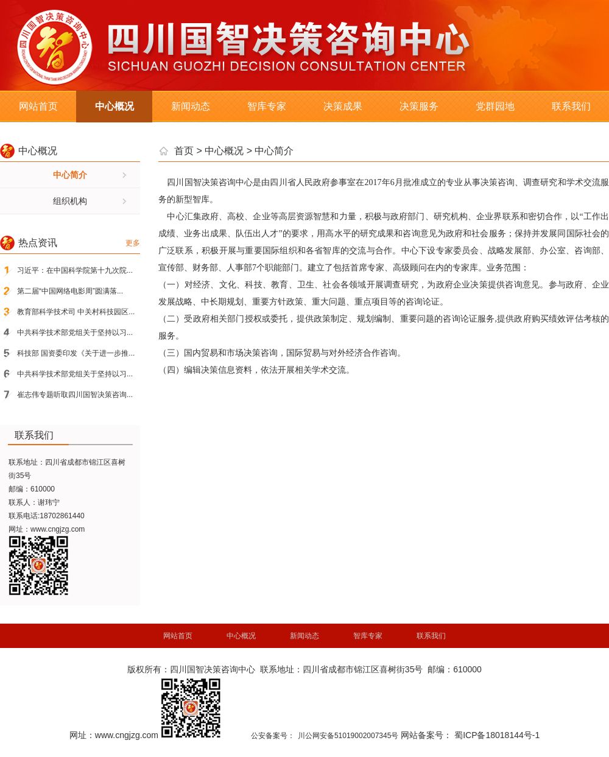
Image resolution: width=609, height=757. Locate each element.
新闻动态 (190, 106)
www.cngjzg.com (57, 529)
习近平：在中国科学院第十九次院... (75, 270)
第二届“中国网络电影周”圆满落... (70, 291)
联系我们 (571, 106)
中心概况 (114, 106)
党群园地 (495, 106)
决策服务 (419, 106)
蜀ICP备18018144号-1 (497, 735)
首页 (184, 151)
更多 (132, 243)
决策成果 (342, 106)
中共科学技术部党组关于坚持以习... (75, 332)
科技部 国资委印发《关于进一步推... (76, 353)
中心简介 (70, 175)
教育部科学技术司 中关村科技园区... (76, 312)
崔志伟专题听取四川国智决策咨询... (75, 394)
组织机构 (70, 201)
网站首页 (38, 106)
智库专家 (266, 106)
